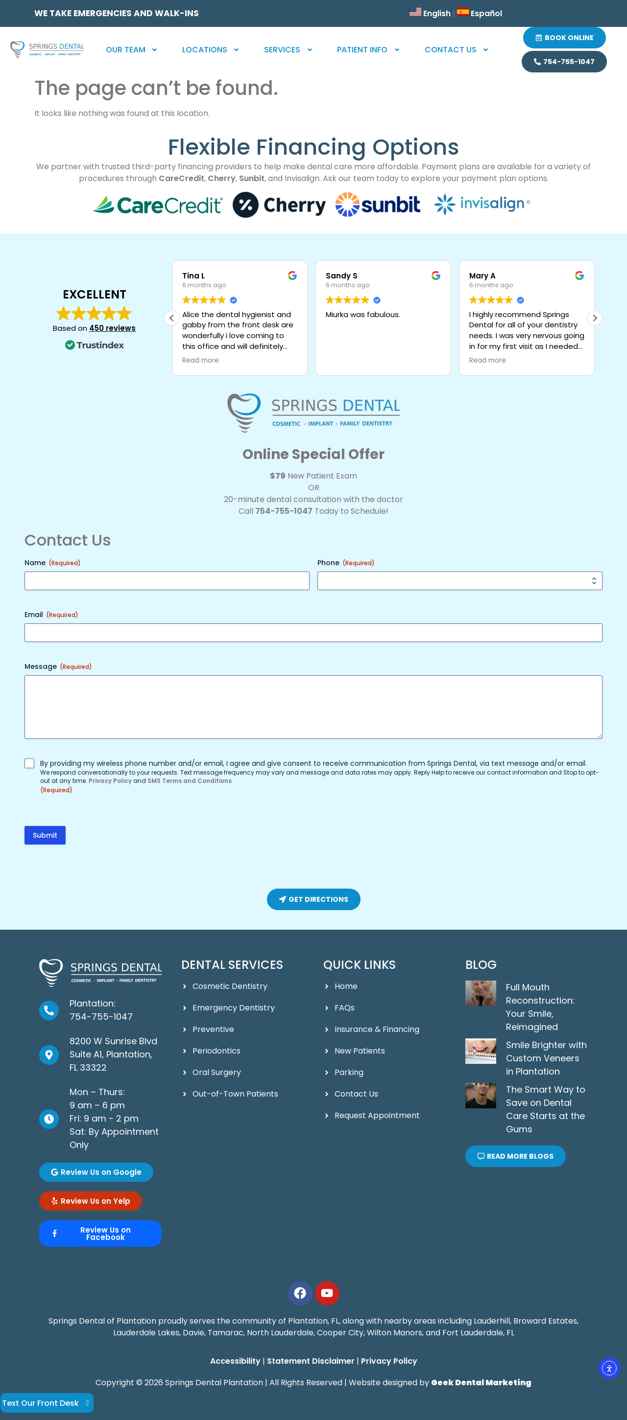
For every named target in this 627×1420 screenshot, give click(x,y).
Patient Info (369, 49)
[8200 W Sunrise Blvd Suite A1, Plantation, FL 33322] (49, 1055)
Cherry (222, 178)
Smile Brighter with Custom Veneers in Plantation (546, 1058)
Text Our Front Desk (47, 1403)
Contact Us (457, 49)
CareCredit (181, 178)
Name (52, 563)
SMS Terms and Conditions (189, 781)
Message (58, 666)
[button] (132, 50)
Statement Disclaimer (311, 1361)
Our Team (132, 49)
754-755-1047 (284, 511)
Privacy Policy (110, 781)
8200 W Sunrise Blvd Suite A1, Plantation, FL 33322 (113, 1054)
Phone (346, 563)
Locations (211, 49)
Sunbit (252, 178)
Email (51, 614)
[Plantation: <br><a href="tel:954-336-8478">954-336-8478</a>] (49, 1010)
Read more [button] (207, 360)
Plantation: (93, 1003)
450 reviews (112, 328)
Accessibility (235, 1361)
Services (289, 49)
